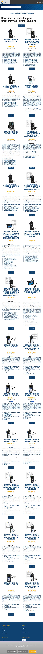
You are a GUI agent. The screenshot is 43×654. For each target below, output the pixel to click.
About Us (3, 640)
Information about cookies (21, 649)
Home (19, 12)
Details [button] (11, 69)
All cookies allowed (33, 651)
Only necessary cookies (12, 651)
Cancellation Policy (5, 634)
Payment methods (25, 632)
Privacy (3, 630)
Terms (3, 632)
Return (23, 630)
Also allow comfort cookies (22, 651)
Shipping (23, 628)
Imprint (3, 628)
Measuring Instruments (26, 12)
